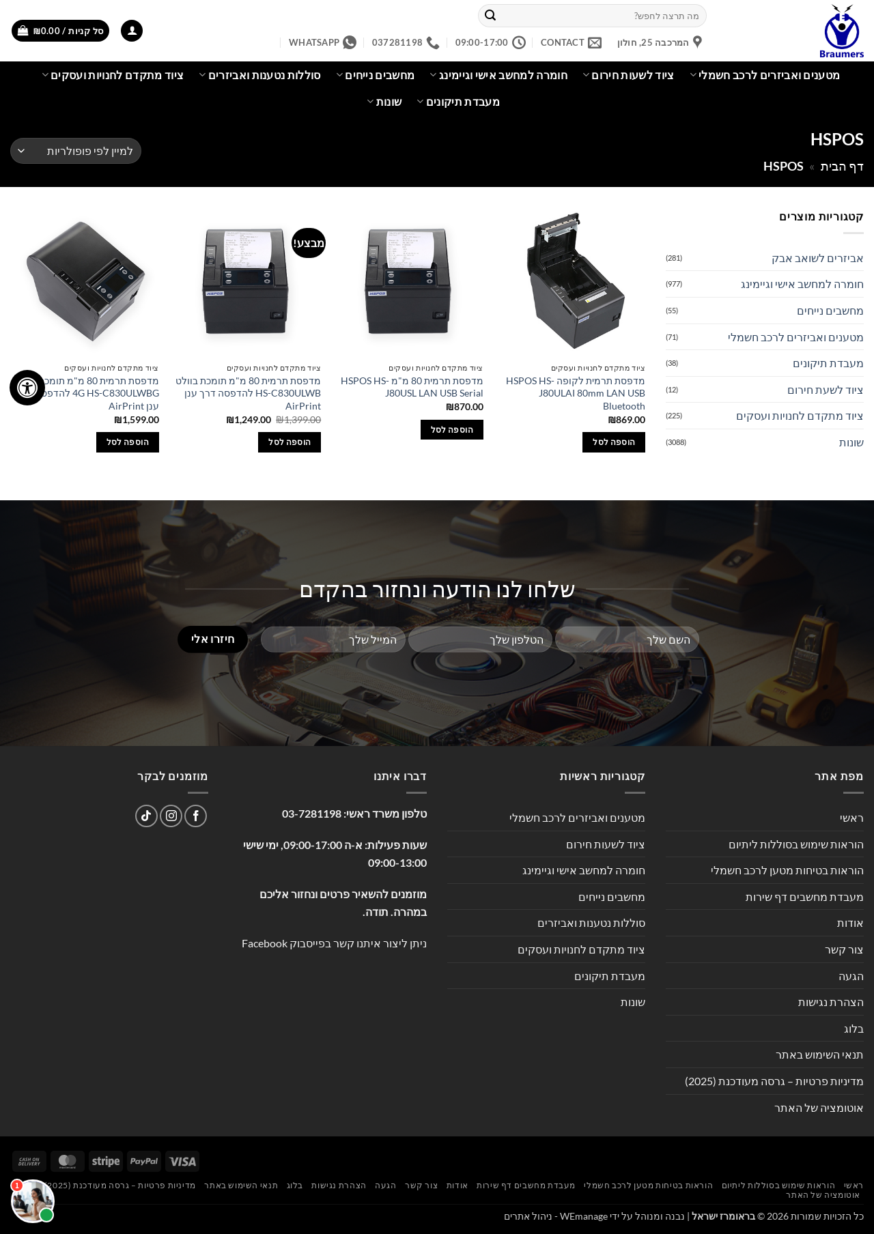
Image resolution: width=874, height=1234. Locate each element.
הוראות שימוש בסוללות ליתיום (796, 843)
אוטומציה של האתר (819, 1107)
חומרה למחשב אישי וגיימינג (498, 75)
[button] (132, 31)
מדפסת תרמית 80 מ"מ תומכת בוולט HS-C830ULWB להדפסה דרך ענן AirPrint (248, 393)
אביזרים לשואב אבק (818, 257)
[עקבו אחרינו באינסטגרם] (171, 816)
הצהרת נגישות (831, 1001)
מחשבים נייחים (375, 75)
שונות (384, 102)
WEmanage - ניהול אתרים (556, 1216)
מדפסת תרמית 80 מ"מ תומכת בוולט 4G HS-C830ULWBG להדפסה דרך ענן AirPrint (86, 393)
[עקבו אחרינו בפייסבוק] (195, 816)
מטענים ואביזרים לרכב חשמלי (765, 75)
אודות (850, 922)
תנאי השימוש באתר (820, 1054)
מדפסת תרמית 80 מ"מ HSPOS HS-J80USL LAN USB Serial (412, 387)
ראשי (852, 817)
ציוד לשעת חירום (825, 389)
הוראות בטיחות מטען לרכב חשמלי (787, 869)
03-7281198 (311, 813)
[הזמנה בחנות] (75, 151)
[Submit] (490, 15)
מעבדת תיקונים (458, 102)
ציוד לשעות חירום (628, 75)
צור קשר (844, 949)
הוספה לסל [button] (614, 441)
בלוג (854, 1028)
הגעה (851, 975)
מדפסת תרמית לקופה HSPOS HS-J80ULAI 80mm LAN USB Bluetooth (575, 393)
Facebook (264, 942)
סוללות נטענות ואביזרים (260, 75)
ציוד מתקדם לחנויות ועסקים (113, 75)
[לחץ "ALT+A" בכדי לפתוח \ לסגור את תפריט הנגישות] (27, 387)
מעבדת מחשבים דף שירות (805, 896)
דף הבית (842, 165)
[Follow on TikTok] (146, 816)
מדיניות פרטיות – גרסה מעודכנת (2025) (774, 1080)
